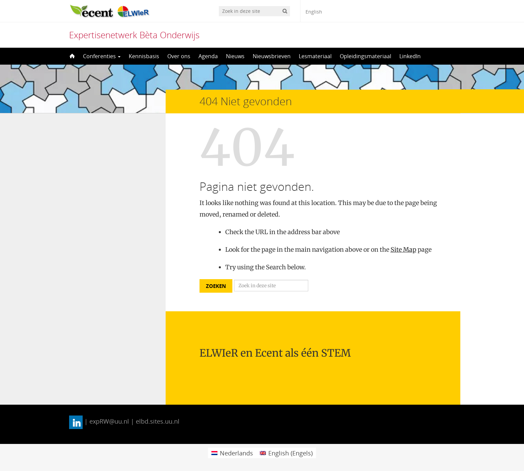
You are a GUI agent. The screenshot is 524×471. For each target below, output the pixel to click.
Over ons (178, 56)
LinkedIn (410, 56)
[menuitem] (232, 453)
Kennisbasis (144, 56)
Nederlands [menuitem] (236, 453)
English (314, 11)
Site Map (403, 249)
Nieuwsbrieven (272, 56)
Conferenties (102, 56)
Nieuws (235, 56)
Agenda (208, 56)
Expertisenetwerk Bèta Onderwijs (134, 35)
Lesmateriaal (315, 56)
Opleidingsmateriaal (365, 56)
